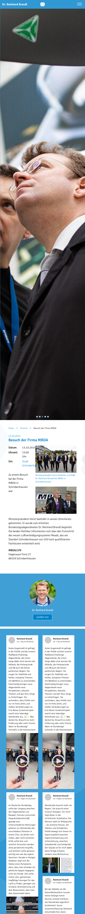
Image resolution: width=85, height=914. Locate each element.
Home (11, 428)
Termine (24, 428)
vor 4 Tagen (21, 799)
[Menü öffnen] (79, 4)
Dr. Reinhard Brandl (42, 610)
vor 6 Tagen (57, 883)
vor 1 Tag (20, 642)
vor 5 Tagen (57, 799)
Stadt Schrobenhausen (31, 463)
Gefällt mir (42, 617)
